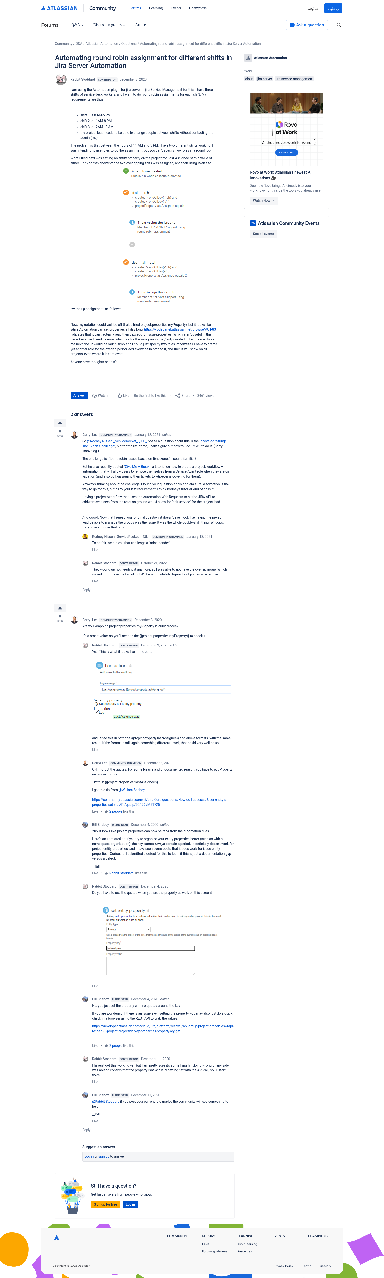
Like (95, 550)
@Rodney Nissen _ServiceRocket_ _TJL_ (117, 441)
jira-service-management (294, 79)
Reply (86, 590)
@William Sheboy (132, 790)
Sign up (333, 8)
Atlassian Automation (102, 44)
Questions (129, 44)
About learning (247, 1244)
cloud (249, 79)
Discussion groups (109, 25)
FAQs (205, 1244)
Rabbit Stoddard (83, 79)
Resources (244, 1251)
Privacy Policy (283, 1266)
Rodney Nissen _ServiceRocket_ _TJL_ (121, 537)
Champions (198, 8)
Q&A (77, 25)
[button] (160, 237)
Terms (306, 1266)
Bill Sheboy (100, 825)
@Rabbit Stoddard (105, 1101)
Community (102, 7)
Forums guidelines (214, 1251)
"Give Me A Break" (137, 467)
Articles (141, 25)
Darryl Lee (89, 435)
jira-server (264, 79)
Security (325, 1266)
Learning (156, 8)
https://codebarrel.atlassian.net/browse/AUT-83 (180, 329)
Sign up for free (105, 1204)
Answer (79, 395)
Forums (135, 8)
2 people (115, 811)
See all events (263, 234)
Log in (313, 8)
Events (176, 8)
